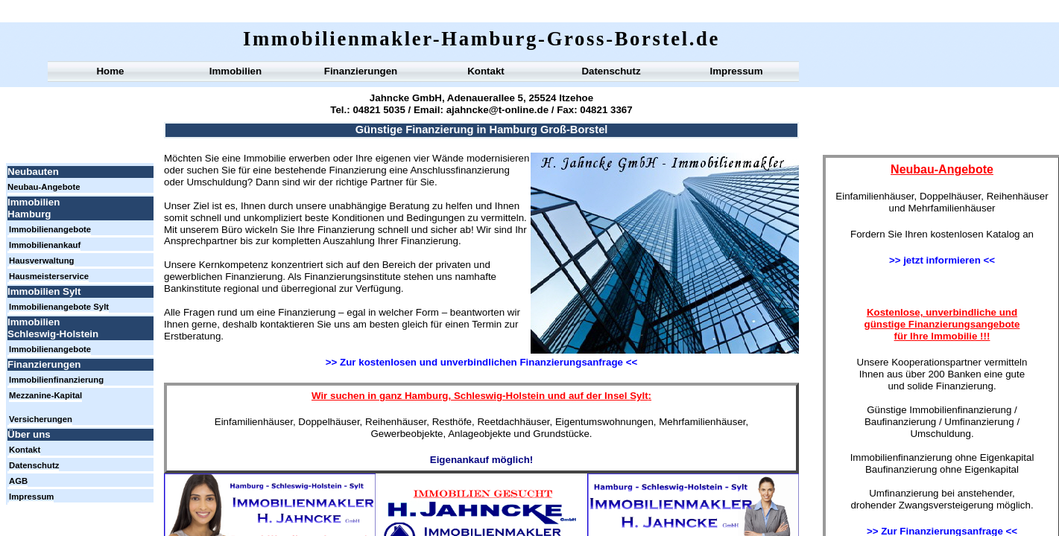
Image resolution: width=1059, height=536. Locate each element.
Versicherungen (40, 419)
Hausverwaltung (42, 260)
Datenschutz (610, 71)
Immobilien (235, 71)
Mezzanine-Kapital (45, 395)
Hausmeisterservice (49, 276)
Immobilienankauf (44, 244)
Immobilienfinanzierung (56, 379)
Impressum (735, 71)
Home (110, 71)
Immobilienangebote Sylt (59, 306)
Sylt (639, 395)
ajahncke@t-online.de (497, 109)
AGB (18, 480)
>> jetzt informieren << (942, 260)
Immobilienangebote (50, 229)
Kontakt (486, 71)
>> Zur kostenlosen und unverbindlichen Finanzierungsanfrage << (481, 362)
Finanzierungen (360, 71)
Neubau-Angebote (43, 186)
